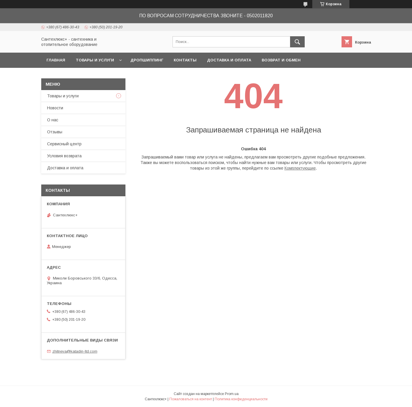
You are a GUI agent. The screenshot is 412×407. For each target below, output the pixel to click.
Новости (55, 108)
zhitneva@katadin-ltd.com (74, 351)
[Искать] (297, 41)
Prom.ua (232, 394)
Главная (55, 60)
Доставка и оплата (229, 60)
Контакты (185, 60)
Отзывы (54, 132)
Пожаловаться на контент (190, 399)
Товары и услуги (95, 60)
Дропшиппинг (146, 60)
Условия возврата (64, 156)
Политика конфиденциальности (241, 399)
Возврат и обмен (281, 60)
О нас (52, 120)
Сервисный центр (64, 144)
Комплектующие (300, 168)
